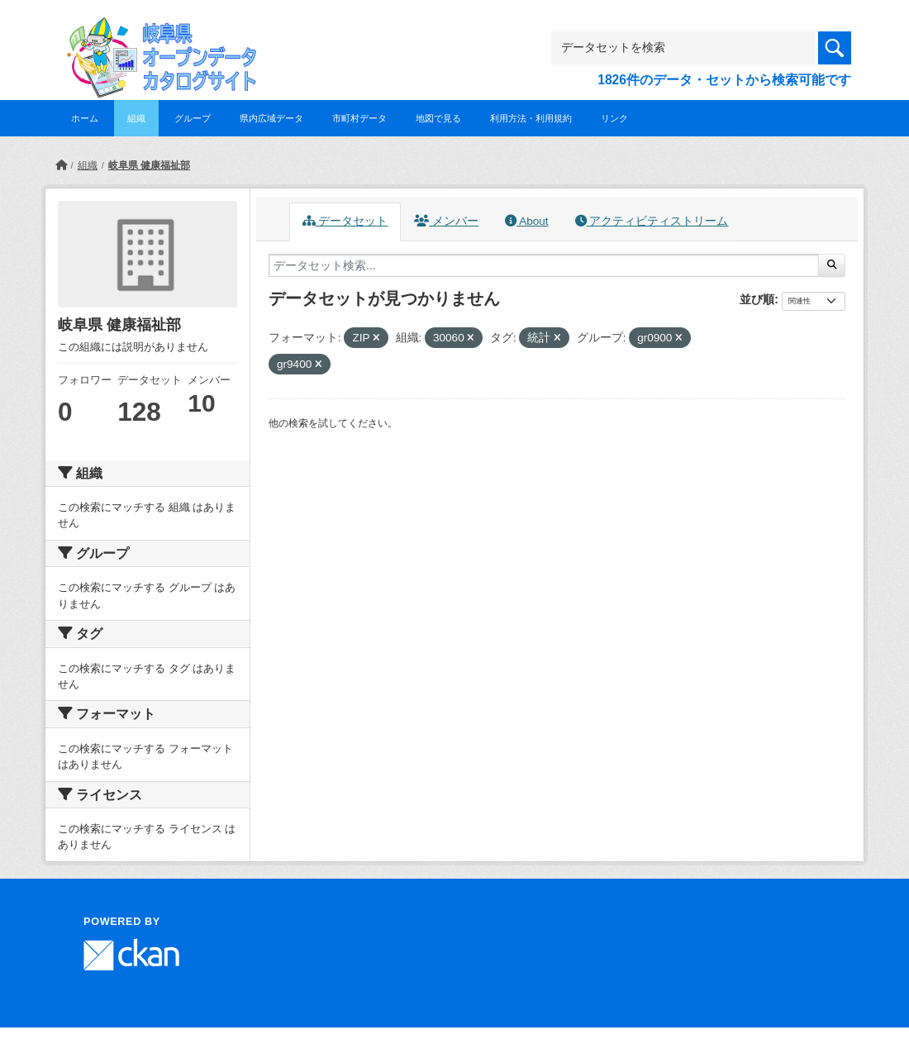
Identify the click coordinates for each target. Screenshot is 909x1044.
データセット (345, 221)
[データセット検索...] (544, 265)
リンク (614, 118)
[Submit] (831, 265)
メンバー (446, 221)
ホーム (84, 118)
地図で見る (438, 118)
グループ (192, 118)
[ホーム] (61, 165)
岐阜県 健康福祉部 (149, 165)
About (526, 221)
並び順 (757, 299)
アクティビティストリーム (652, 221)
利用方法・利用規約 (531, 118)
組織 (136, 118)
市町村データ (359, 118)
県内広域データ (271, 118)
